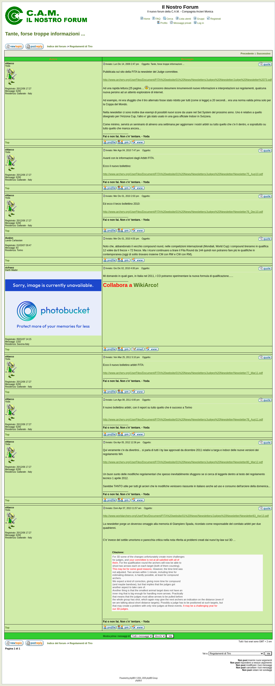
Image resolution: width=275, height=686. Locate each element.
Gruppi (199, 18)
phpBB (132, 678)
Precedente (247, 53)
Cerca (168, 18)
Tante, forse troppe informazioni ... (45, 34)
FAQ (156, 18)
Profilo (162, 23)
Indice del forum (56, 46)
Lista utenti (183, 18)
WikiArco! (145, 285)
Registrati (214, 18)
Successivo (264, 53)
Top (7, 142)
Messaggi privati (180, 23)
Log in (199, 23)
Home (145, 18)
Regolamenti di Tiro (81, 46)
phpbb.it (138, 680)
